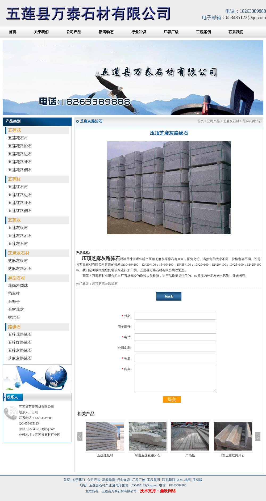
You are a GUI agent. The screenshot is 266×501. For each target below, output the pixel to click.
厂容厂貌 (171, 32)
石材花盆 (16, 309)
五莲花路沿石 (20, 146)
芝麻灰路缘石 (20, 358)
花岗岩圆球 (18, 285)
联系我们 (235, 32)
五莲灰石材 (18, 243)
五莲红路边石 (20, 195)
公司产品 (73, 32)
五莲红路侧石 (20, 211)
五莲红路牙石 (20, 203)
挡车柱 (14, 293)
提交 (172, 399)
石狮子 (14, 301)
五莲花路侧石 (20, 170)
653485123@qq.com (246, 17)
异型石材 (16, 278)
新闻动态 (106, 32)
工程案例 (203, 32)
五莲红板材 (105, 455)
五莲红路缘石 (20, 342)
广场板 (190, 455)
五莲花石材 (18, 138)
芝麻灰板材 (18, 260)
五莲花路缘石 (20, 334)
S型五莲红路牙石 (233, 455)
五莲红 (14, 179)
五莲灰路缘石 (20, 350)
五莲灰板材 (18, 228)
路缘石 (14, 327)
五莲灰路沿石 (20, 235)
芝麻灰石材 (18, 253)
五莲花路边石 (20, 154)
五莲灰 (14, 220)
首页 (12, 32)
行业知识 (138, 32)
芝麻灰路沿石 (20, 268)
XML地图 (184, 480)
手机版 (197, 480)
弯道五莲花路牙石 (147, 455)
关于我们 (41, 32)
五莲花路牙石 (20, 162)
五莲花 (14, 130)
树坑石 (14, 317)
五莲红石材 (18, 187)
